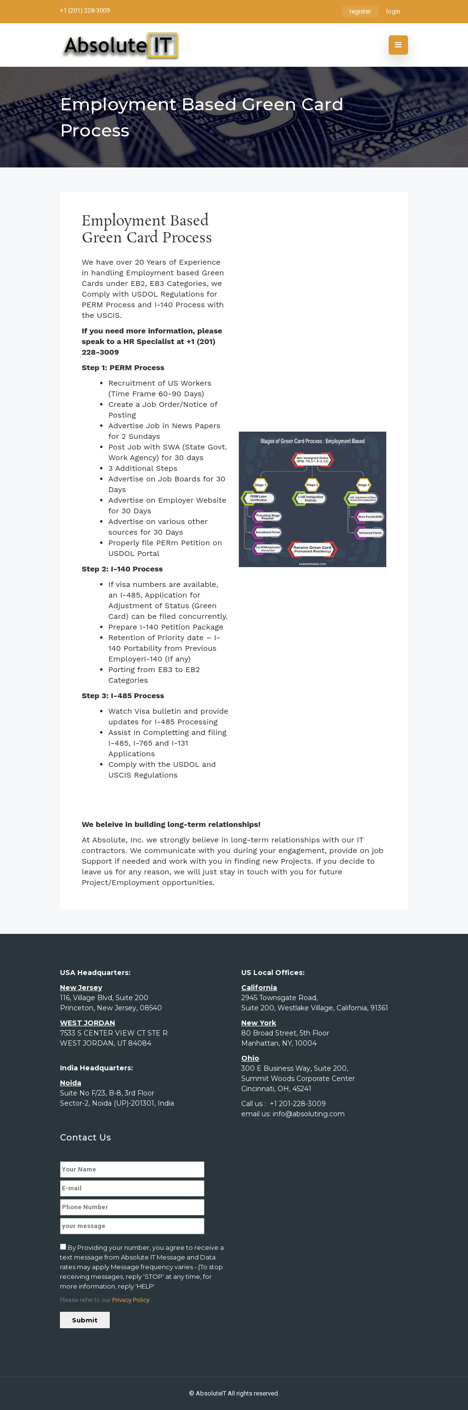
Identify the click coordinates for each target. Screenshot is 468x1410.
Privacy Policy (130, 1300)
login (393, 11)
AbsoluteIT (211, 1393)
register (360, 11)
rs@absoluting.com (152, 10)
